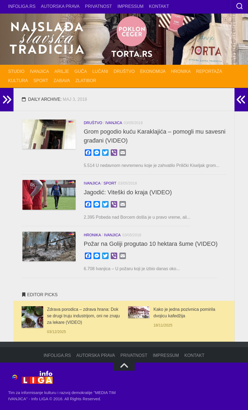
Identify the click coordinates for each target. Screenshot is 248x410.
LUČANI (100, 71)
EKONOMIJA (153, 71)
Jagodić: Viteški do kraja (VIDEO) (128, 192)
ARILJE (61, 71)
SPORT (40, 80)
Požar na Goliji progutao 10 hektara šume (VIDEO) (150, 243)
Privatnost (98, 6)
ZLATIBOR (85, 80)
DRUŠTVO (124, 71)
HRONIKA (181, 71)
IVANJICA (39, 71)
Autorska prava (60, 6)
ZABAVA (61, 80)
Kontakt (159, 6)
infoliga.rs (21, 6)
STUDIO (16, 71)
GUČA (81, 71)
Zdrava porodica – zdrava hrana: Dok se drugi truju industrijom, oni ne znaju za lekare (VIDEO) (83, 316)
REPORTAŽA (209, 71)
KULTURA (18, 80)
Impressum (130, 6)
